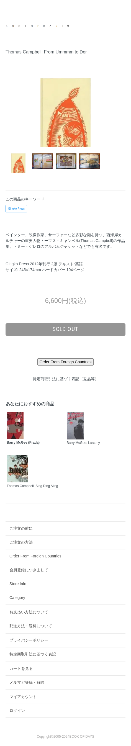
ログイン (17, 710)
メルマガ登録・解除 (26, 682)
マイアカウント (23, 696)
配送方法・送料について (30, 626)
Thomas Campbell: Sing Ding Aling (32, 486)
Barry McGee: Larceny (83, 443)
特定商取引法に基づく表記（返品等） (66, 379)
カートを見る (21, 668)
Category (17, 597)
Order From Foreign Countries (35, 556)
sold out (65, 329)
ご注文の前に (21, 528)
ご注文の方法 (21, 542)
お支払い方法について (28, 612)
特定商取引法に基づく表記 (32, 654)
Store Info (17, 584)
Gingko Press (16, 208)
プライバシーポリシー (28, 640)
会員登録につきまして (28, 570)
